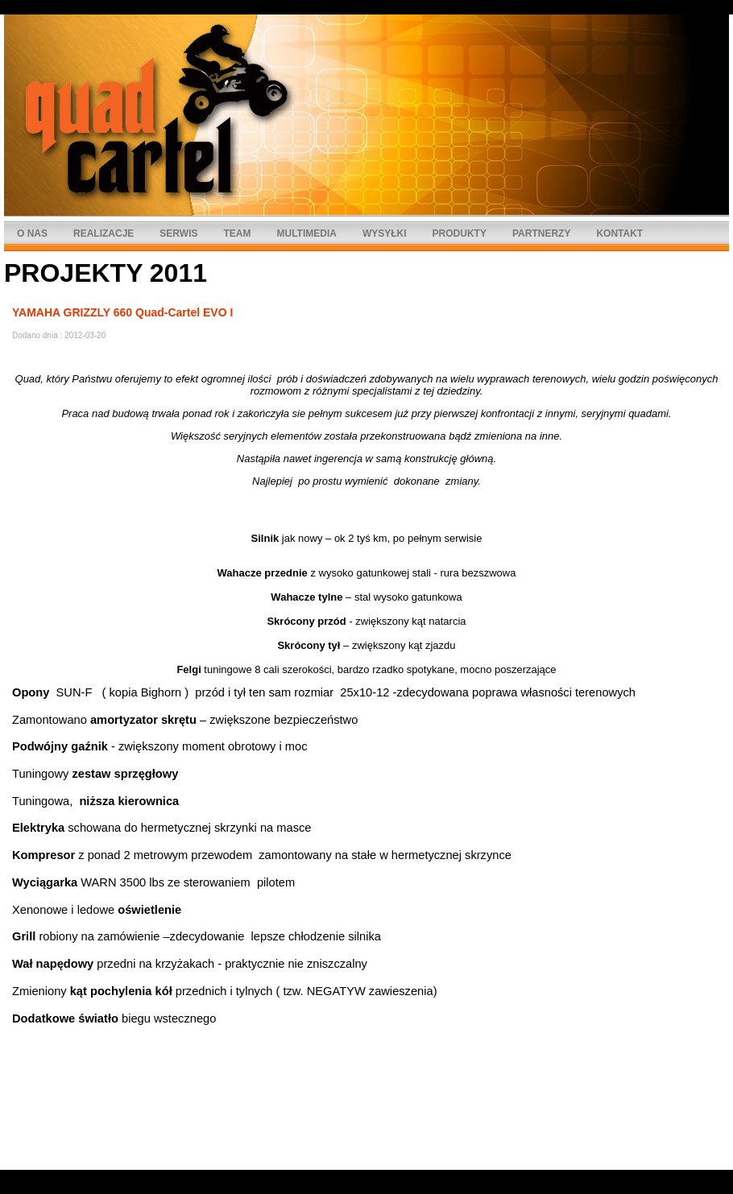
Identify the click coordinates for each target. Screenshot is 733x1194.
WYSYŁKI (384, 233)
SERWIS (178, 233)
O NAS (32, 233)
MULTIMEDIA (306, 233)
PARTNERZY (541, 233)
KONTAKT (619, 233)
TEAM (237, 233)
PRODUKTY (460, 233)
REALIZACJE (103, 233)
